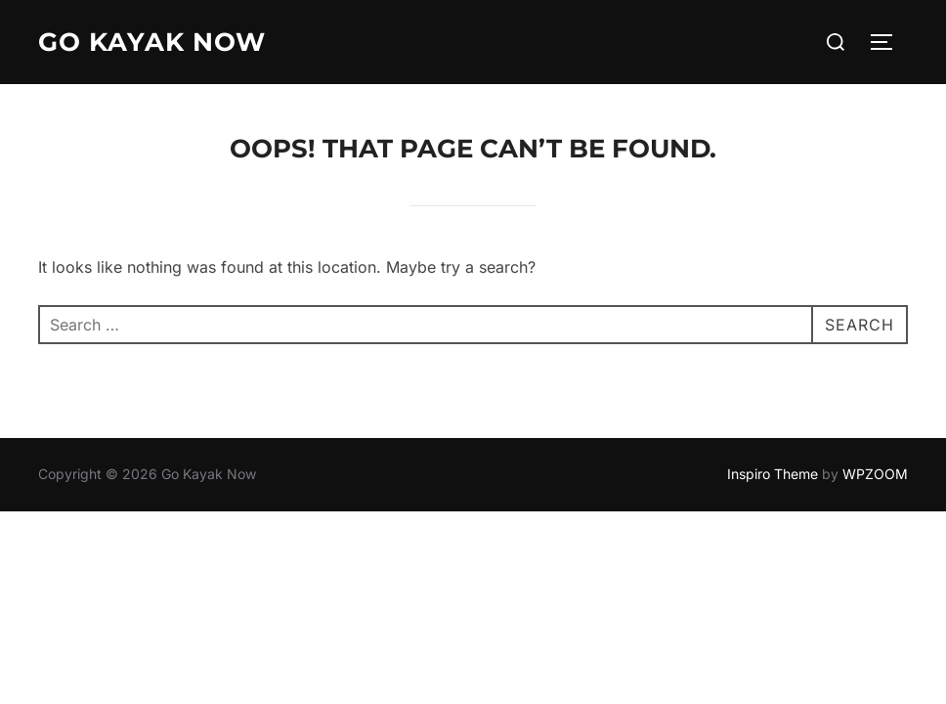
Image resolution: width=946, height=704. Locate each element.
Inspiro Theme (772, 473)
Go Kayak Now (152, 42)
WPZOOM (875, 473)
